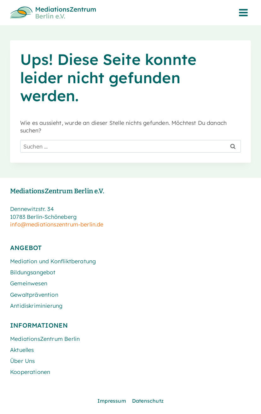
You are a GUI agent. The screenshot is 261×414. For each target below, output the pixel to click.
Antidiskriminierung (36, 305)
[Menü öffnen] (243, 12)
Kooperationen (30, 371)
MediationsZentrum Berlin (45, 338)
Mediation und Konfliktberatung (53, 261)
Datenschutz (148, 401)
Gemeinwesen (28, 283)
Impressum (111, 401)
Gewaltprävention (34, 294)
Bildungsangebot (33, 272)
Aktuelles (22, 349)
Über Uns (22, 360)
